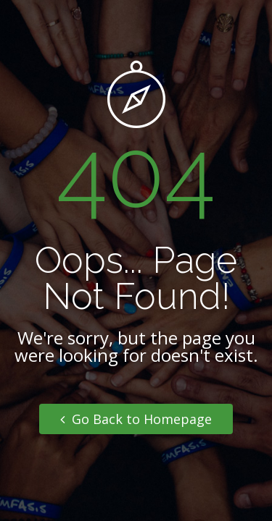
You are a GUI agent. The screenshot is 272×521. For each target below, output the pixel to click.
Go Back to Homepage (136, 419)
